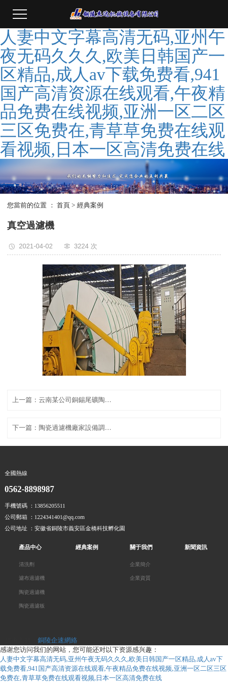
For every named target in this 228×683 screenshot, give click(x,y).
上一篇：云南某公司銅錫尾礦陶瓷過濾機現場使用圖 (63, 399)
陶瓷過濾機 (32, 592)
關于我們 (141, 547)
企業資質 (140, 578)
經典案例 (90, 205)
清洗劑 (26, 564)
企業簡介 (140, 564)
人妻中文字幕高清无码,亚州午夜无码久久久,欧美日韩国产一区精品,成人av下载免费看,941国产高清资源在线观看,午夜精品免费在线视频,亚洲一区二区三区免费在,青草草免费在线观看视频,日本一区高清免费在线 (112, 93)
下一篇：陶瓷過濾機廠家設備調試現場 (63, 427)
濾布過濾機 (32, 578)
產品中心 (30, 547)
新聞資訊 (196, 547)
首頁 (63, 205)
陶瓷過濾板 (32, 606)
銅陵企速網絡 (57, 640)
